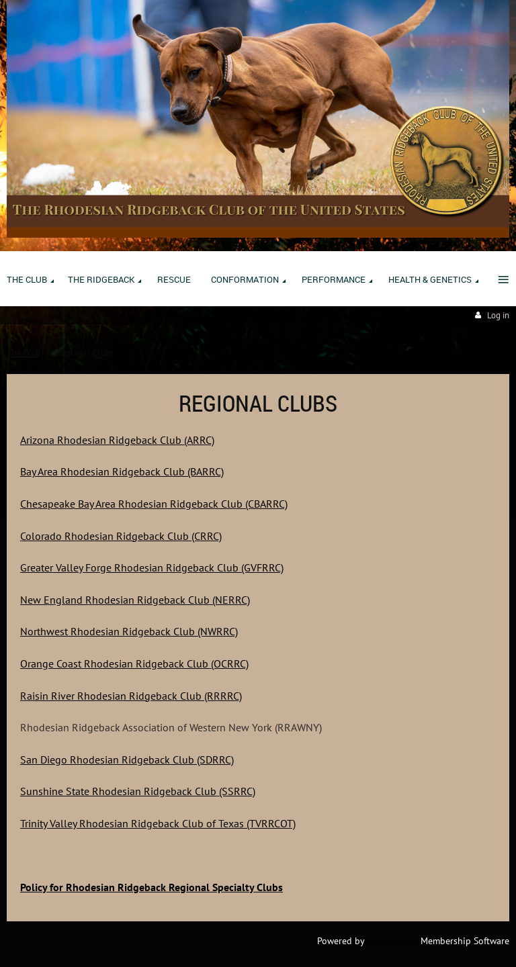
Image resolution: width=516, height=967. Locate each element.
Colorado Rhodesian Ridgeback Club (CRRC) (121, 536)
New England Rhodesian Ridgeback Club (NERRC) (135, 599)
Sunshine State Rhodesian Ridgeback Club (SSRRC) (137, 791)
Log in (498, 315)
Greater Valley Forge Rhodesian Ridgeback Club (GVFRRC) (152, 567)
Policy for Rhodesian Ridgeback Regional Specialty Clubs (151, 887)
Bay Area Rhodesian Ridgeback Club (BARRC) (122, 471)
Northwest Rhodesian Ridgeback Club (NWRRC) (129, 631)
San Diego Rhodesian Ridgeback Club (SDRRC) (127, 759)
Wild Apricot (392, 941)
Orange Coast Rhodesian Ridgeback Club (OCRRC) (134, 663)
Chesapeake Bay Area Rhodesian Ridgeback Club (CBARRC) (154, 503)
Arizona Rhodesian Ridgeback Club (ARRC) (117, 440)
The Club (23, 353)
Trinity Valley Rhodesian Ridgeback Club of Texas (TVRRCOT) (158, 823)
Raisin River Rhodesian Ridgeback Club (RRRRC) (131, 695)
